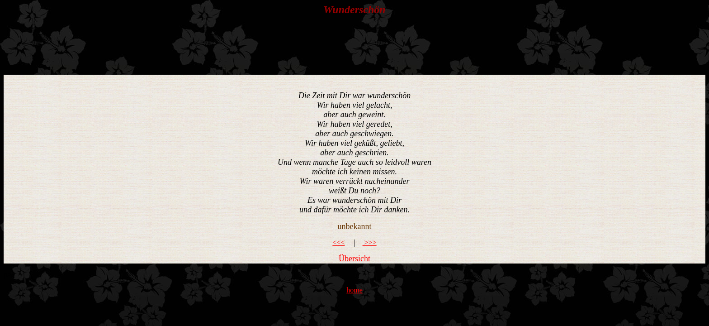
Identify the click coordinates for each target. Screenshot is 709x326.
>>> (370, 242)
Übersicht (354, 258)
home (354, 290)
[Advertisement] (353, 45)
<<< (338, 242)
